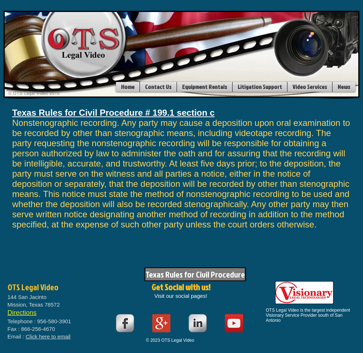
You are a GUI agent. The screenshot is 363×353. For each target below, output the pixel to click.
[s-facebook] (125, 323)
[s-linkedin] (198, 323)
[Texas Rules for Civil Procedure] (195, 274)
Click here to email (48, 336)
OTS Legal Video (33, 287)
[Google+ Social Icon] (161, 323)
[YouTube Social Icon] (234, 323)
